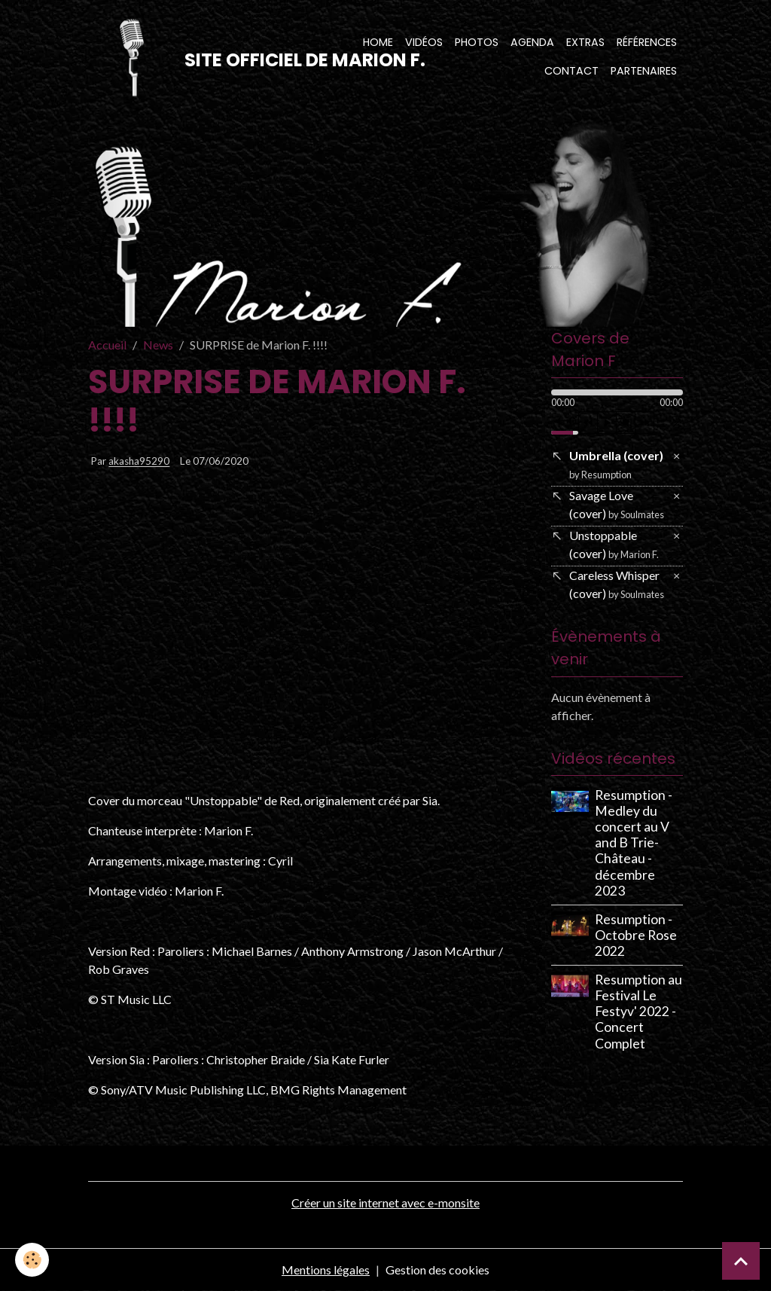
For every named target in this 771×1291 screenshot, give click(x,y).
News (158, 344)
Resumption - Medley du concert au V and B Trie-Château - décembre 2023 (633, 843)
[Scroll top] (741, 1261)
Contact (571, 70)
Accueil (107, 344)
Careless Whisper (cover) (616, 584)
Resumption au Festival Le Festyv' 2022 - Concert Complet (638, 1011)
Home (378, 42)
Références (647, 42)
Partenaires (644, 70)
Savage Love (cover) (616, 504)
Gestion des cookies (437, 1269)
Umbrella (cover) (616, 464)
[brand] (211, 57)
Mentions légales (326, 1269)
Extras (585, 42)
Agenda (532, 42)
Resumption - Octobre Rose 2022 (636, 935)
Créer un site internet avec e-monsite (385, 1202)
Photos (476, 42)
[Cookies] (32, 1260)
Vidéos (424, 42)
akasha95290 (138, 462)
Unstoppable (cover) (614, 544)
